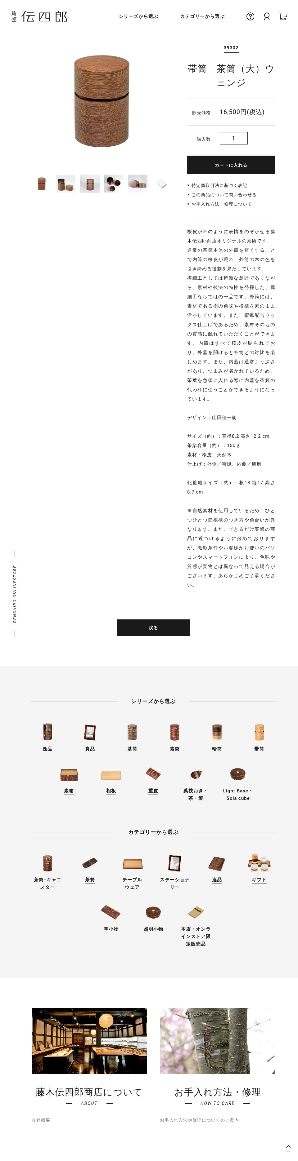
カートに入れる (231, 165)
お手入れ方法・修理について (222, 204)
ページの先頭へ (290, 1147)
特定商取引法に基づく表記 (219, 185)
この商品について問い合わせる (224, 194)
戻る (153, 627)
